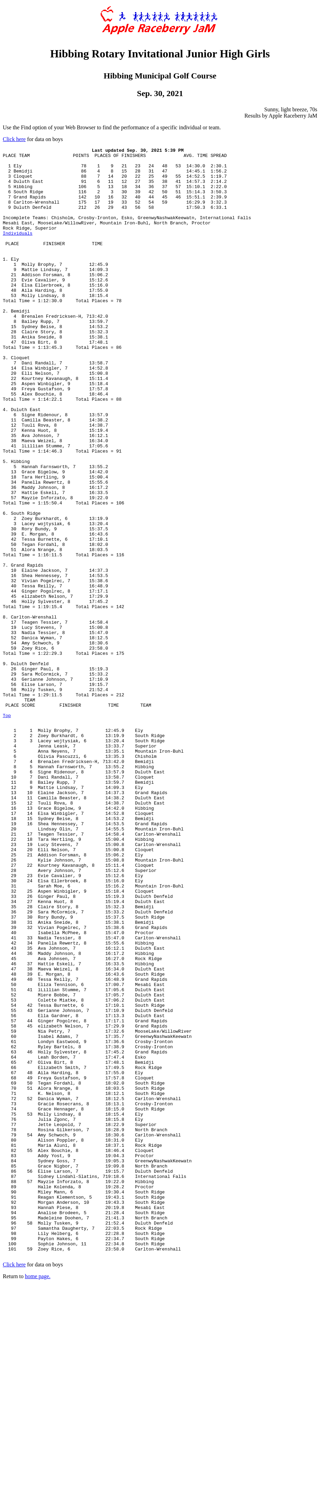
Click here (14, 139)
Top (7, 829)
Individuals (18, 251)
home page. (38, 1497)
